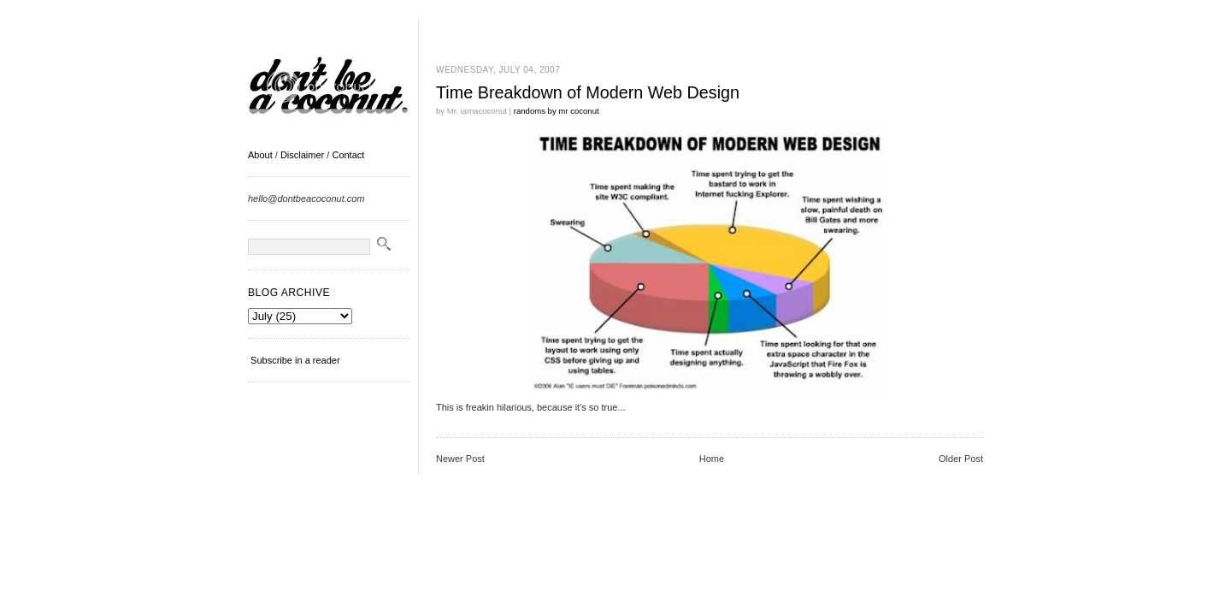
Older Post (961, 458)
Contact (348, 155)
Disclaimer (302, 155)
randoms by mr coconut (556, 111)
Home (711, 458)
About (260, 155)
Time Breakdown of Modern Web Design (587, 92)
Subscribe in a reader (295, 360)
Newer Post (460, 458)
